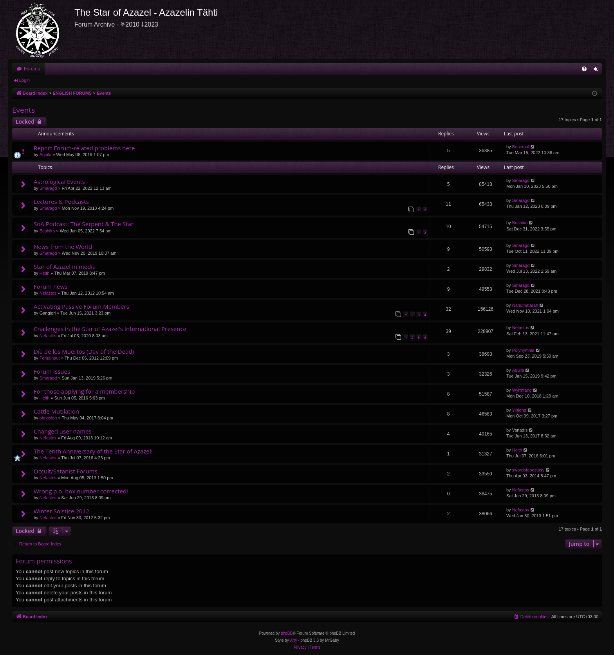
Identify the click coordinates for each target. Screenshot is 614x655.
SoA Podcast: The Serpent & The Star (84, 224)
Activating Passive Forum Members (81, 306)
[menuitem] (584, 69)
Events (23, 110)
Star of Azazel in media (65, 266)
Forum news (50, 286)
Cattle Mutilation (56, 411)
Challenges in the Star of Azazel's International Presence (110, 329)
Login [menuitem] (598, 70)
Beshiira (47, 231)
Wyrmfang (522, 390)
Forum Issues (52, 371)
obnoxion (48, 418)
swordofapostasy (528, 470)
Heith (45, 273)
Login (24, 80)
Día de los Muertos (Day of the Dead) (84, 351)
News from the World (63, 246)
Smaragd (48, 188)
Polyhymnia (523, 350)
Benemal (520, 146)
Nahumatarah (525, 305)
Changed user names (63, 431)
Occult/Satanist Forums (66, 471)
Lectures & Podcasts (61, 201)
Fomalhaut (50, 358)
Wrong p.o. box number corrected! (81, 491)
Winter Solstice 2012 (61, 511)
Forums (32, 69)
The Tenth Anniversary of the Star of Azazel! (93, 451)
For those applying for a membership (84, 391)
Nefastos (48, 293)
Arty (293, 640)
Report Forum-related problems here (84, 148)
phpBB (287, 633)
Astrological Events (59, 181)
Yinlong (519, 410)
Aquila (46, 154)
